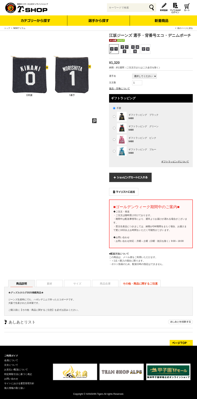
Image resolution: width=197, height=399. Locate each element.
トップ (7, 28)
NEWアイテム (19, 28)
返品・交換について (119, 88)
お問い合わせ (11, 378)
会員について (11, 360)
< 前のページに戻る (184, 28)
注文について (11, 365)
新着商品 (161, 18)
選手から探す (98, 20)
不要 (117, 108)
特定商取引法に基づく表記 (18, 374)
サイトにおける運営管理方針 (19, 383)
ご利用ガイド (11, 355)
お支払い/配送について (16, 369)
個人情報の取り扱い (14, 388)
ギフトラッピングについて (175, 161)
